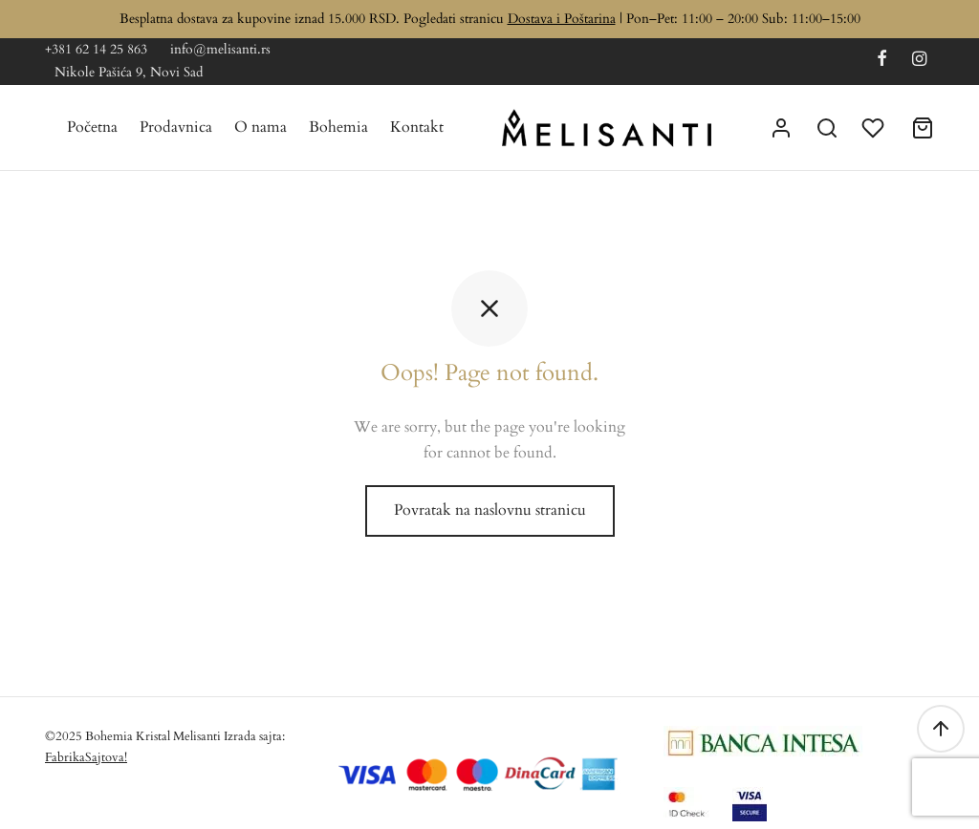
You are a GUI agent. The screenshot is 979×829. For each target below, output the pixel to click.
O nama (260, 127)
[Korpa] (922, 128)
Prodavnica (176, 127)
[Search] (827, 128)
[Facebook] (882, 60)
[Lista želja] (874, 128)
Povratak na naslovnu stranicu (490, 510)
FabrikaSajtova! (86, 757)
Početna (92, 127)
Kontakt (417, 127)
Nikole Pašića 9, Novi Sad (128, 72)
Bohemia (338, 127)
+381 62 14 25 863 (96, 49)
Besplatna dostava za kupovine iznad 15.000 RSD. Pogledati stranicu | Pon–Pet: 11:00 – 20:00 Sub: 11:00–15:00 (490, 19)
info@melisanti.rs (220, 49)
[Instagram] (919, 60)
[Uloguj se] (781, 128)
